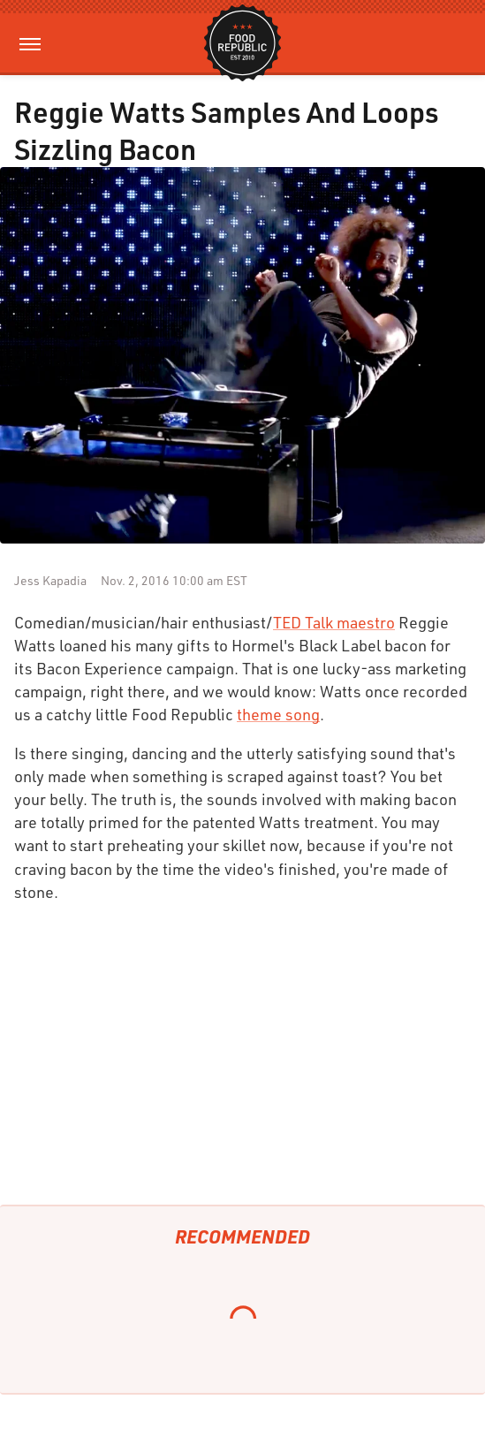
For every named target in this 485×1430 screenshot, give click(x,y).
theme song (278, 714)
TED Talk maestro (334, 622)
